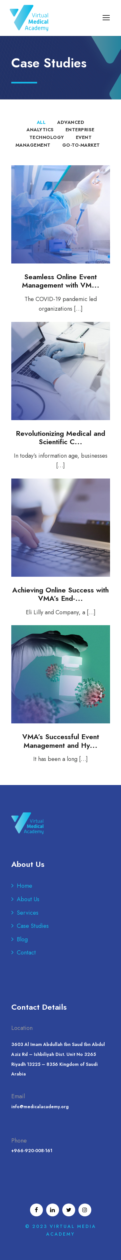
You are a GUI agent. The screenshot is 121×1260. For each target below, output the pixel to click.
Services (27, 913)
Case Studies (33, 926)
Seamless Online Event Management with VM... (60, 281)
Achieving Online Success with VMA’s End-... (60, 594)
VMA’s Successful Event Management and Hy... (60, 740)
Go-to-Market (81, 145)
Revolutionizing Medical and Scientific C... (60, 437)
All (41, 122)
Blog (22, 939)
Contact (26, 952)
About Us (28, 899)
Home (24, 886)
